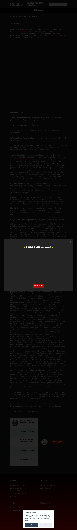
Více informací (38, 285)
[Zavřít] (70, 242)
